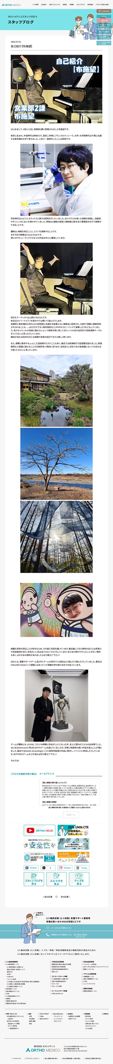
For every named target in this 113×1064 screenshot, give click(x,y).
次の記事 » (65, 896)
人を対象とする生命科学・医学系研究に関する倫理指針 (23, 976)
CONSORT (10, 971)
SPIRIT (9, 969)
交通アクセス (72, 1013)
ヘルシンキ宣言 (11, 974)
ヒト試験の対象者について (14, 981)
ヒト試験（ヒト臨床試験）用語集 (16, 979)
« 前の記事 (47, 896)
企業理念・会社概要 (74, 1011)
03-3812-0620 (80, 935)
